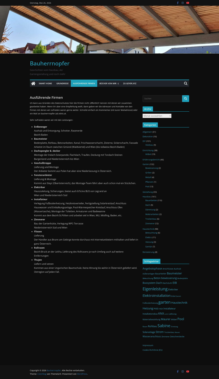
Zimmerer (150, 223)
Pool (147, 186)
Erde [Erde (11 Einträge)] (173, 296)
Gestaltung (148, 192)
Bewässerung (151, 168)
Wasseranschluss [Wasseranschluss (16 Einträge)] (152, 336)
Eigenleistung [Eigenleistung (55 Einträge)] (155, 289)
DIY (144, 141)
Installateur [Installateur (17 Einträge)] (169, 308)
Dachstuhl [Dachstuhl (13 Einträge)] (167, 283)
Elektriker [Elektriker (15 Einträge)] (173, 289)
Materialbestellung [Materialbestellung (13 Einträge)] (151, 319)
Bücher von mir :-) (109, 83)
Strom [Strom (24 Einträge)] (160, 332)
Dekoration (148, 136)
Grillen (148, 172)
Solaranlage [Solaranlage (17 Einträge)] (149, 332)
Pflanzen (149, 182)
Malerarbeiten (152, 214)
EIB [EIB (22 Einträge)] (175, 283)
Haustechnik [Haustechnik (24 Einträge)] (179, 302)
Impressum (148, 345)
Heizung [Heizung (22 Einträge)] (148, 308)
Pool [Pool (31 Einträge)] (180, 319)
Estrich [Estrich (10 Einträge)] (178, 296)
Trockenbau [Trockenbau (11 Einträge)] (169, 332)
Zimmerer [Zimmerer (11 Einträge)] (165, 336)
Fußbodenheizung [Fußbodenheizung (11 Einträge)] (150, 303)
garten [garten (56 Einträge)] (164, 302)
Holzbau (149, 145)
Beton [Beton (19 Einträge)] (157, 278)
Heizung (149, 242)
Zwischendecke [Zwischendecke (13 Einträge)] (177, 336)
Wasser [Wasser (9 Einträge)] (177, 332)
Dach (147, 205)
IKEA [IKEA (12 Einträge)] (161, 308)
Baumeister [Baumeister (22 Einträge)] (174, 273)
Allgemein (147, 132)
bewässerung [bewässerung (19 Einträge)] (169, 278)
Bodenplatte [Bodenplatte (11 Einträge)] (182, 278)
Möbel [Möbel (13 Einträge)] (174, 319)
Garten (146, 164)
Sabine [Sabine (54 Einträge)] (164, 325)
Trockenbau (150, 219)
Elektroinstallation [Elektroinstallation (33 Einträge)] (157, 295)
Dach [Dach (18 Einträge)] (159, 282)
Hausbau (147, 196)
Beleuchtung (151, 232)
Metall (148, 177)
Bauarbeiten (151, 200)
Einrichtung (148, 150)
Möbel (148, 154)
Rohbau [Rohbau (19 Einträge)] (152, 326)
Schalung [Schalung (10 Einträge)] (174, 326)
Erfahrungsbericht (151, 159)
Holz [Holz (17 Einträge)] (156, 308)
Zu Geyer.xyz (129, 83)
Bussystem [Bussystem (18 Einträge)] (149, 282)
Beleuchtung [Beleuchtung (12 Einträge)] (148, 278)
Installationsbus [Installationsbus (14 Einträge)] (150, 313)
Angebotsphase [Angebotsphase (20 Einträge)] (152, 268)
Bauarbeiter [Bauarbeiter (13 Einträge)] (160, 273)
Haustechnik (148, 229)
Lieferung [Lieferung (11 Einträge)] (172, 314)
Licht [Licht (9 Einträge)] (166, 314)
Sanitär (148, 246)
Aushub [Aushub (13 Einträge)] (177, 268)
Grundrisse (62, 83)
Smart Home (45, 83)
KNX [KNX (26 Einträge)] (161, 313)
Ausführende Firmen (84, 83)
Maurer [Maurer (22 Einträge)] (165, 319)
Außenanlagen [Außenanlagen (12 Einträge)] (149, 273)
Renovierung (148, 252)
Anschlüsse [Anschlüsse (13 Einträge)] (168, 268)
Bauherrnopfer (50, 63)
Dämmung (150, 209)
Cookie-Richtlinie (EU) (152, 350)
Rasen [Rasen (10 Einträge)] (145, 326)
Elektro (148, 237)
